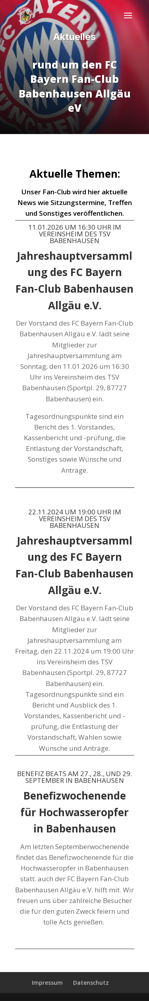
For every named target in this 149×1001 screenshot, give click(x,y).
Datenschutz (91, 982)
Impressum (47, 982)
